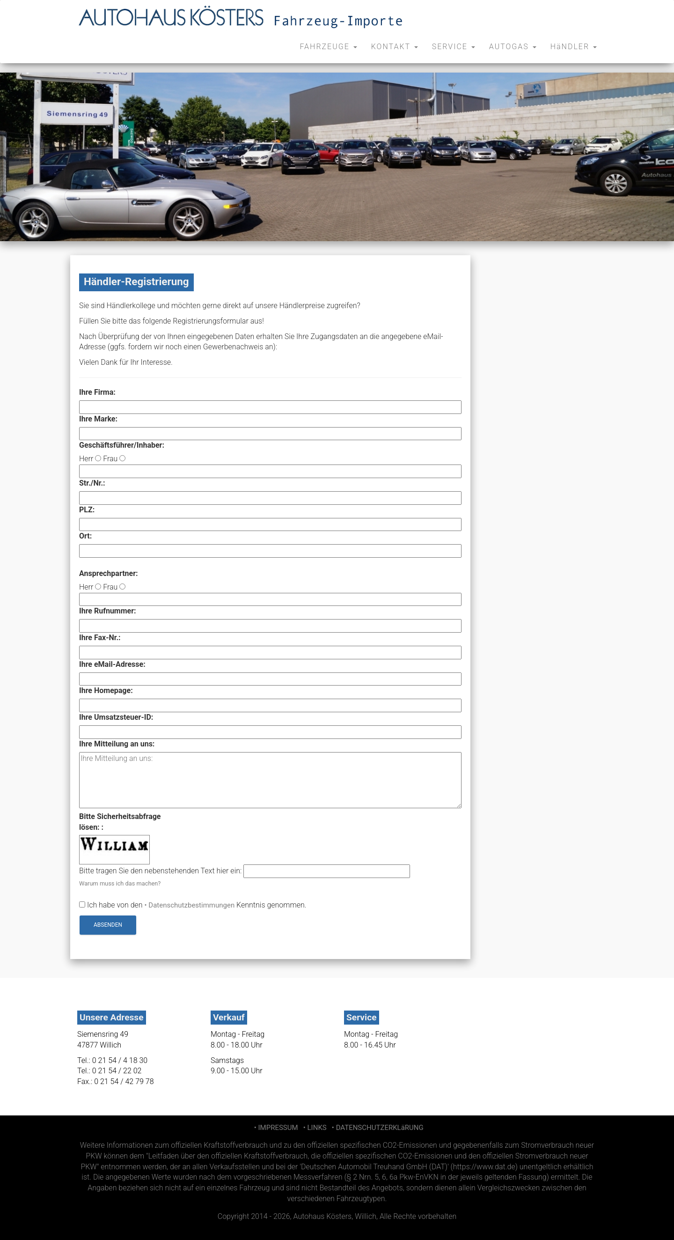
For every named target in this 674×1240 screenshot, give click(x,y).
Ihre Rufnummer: (107, 610)
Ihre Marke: (98, 418)
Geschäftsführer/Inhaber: (121, 445)
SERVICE (453, 46)
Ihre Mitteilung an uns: (116, 743)
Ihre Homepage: (106, 690)
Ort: (85, 535)
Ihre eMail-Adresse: (112, 664)
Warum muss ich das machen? (120, 883)
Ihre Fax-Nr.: (100, 637)
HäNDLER (573, 46)
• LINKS (314, 1127)
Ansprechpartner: (108, 573)
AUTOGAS (512, 46)
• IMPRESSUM (275, 1127)
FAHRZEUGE (328, 46)
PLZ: (87, 509)
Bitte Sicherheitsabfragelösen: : (120, 822)
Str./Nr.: (92, 483)
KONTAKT (394, 46)
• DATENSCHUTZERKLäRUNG (375, 1127)
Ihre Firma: (97, 392)
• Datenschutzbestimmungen (190, 905)
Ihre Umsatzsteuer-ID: (116, 717)
